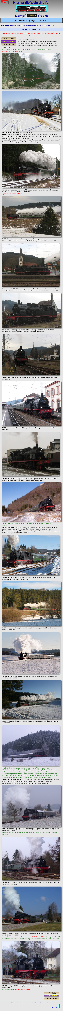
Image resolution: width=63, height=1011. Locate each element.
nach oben (55, 1007)
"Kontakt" (37, 1003)
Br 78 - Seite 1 (8, 39)
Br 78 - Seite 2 (8, 41)
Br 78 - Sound (9, 44)
